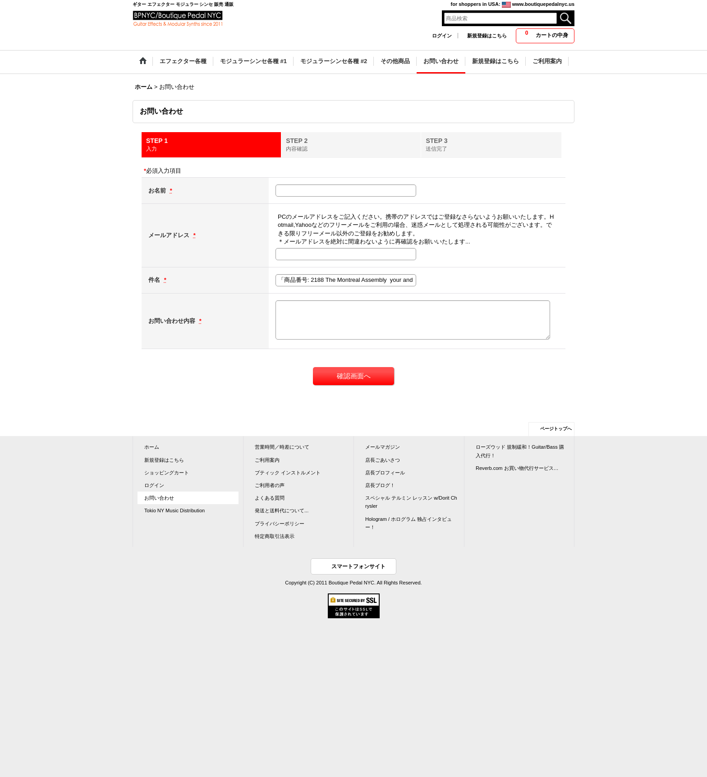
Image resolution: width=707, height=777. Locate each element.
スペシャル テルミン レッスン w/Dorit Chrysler (411, 502)
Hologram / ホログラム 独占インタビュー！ (408, 523)
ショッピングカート (166, 472)
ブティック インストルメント (288, 472)
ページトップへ (556, 428)
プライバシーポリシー (279, 523)
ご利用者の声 (270, 485)
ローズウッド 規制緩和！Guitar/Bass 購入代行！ (520, 451)
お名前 (158, 190)
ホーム (151, 447)
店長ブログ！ (380, 485)
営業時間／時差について (282, 447)
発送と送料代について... (281, 510)
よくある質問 (270, 498)
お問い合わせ (159, 498)
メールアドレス (169, 235)
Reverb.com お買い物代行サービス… (517, 468)
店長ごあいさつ (382, 460)
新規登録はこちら (487, 35)
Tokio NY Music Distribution (174, 510)
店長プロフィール (385, 472)
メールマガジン (382, 447)
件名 (155, 279)
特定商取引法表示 (274, 536)
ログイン (442, 35)
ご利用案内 (267, 460)
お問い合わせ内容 (172, 320)
